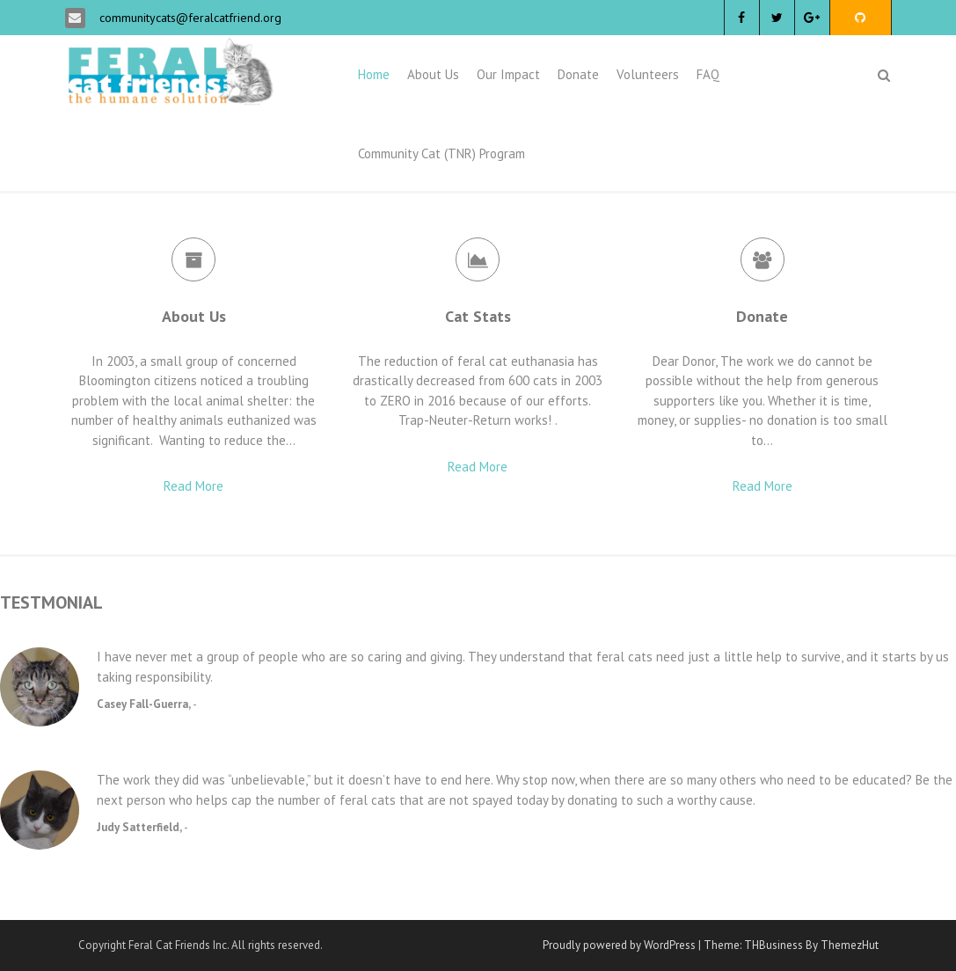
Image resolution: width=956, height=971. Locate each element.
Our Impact (508, 74)
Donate (578, 74)
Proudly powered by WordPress (619, 945)
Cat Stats (478, 316)
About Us (433, 74)
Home (374, 74)
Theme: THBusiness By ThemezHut (791, 945)
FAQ (708, 74)
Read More (193, 486)
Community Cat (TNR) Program (441, 153)
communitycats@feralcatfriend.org (188, 18)
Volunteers (648, 74)
